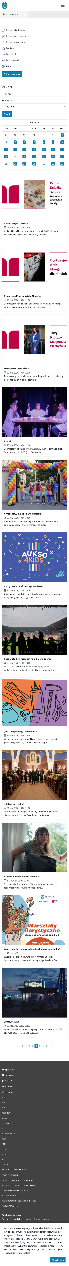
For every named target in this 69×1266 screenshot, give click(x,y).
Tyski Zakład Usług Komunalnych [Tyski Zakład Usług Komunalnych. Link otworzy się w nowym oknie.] (15, 1190)
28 (34, 163)
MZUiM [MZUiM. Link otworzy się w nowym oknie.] (4, 1139)
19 (15, 156)
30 (53, 163)
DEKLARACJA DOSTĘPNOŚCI (11, 1196)
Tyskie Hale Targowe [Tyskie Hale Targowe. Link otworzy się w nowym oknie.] (10, 1175)
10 (62, 142)
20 (24, 156)
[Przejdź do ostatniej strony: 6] (51, 1046)
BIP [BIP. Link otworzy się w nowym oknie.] (3, 1098)
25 (6, 163)
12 (15, 149)
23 (53, 156)
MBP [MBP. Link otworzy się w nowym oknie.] (3, 1108)
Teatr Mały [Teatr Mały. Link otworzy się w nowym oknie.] (6, 1113)
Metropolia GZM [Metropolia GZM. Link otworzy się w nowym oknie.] (8, 1134)
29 (44, 163)
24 (62, 156)
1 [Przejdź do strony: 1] (26, 1046)
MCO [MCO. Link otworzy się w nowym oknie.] (3, 1128)
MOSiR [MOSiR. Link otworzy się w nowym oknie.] (4, 1149)
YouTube (7, 1086)
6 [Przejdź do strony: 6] (42, 1046)
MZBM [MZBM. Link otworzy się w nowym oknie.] (4, 1144)
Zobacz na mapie (12, 74)
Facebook (7, 1075)
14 (34, 149)
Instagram (7, 1092)
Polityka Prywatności (10, 1206)
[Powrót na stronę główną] (4, 14)
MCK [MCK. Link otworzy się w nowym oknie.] (3, 1103)
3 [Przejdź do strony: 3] (32, 1046)
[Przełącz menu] (63, 5)
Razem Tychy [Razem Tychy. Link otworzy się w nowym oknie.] (6, 1154)
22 (44, 156)
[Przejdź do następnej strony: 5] (47, 1046)
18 (6, 156)
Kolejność (7, 100)
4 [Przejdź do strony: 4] (36, 1046)
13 (24, 149)
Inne (23, 14)
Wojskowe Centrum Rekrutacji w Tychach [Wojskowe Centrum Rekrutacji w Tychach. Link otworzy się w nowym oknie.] (18, 1185)
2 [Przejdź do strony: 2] (29, 1046)
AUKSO (4, 1118)
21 (34, 156)
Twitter (7, 1080)
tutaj (16, 1245)
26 (15, 163)
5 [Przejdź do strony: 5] (39, 1046)
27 (24, 163)
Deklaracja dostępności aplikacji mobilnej (19, 1201)
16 (53, 149)
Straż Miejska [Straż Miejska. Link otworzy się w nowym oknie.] (7, 1165)
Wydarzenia (13, 14)
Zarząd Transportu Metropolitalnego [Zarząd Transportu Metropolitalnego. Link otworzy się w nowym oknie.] (17, 1180)
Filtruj (7, 114)
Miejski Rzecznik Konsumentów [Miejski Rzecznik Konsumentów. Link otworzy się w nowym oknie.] (14, 1170)
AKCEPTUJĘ (58, 1259)
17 (62, 149)
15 (44, 149)
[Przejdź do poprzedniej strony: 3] (22, 1046)
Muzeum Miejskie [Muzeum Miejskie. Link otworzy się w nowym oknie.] (8, 1123)
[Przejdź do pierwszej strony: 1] (18, 1046)
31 (62, 163)
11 (6, 149)
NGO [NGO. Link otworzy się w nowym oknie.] (3, 1160)
